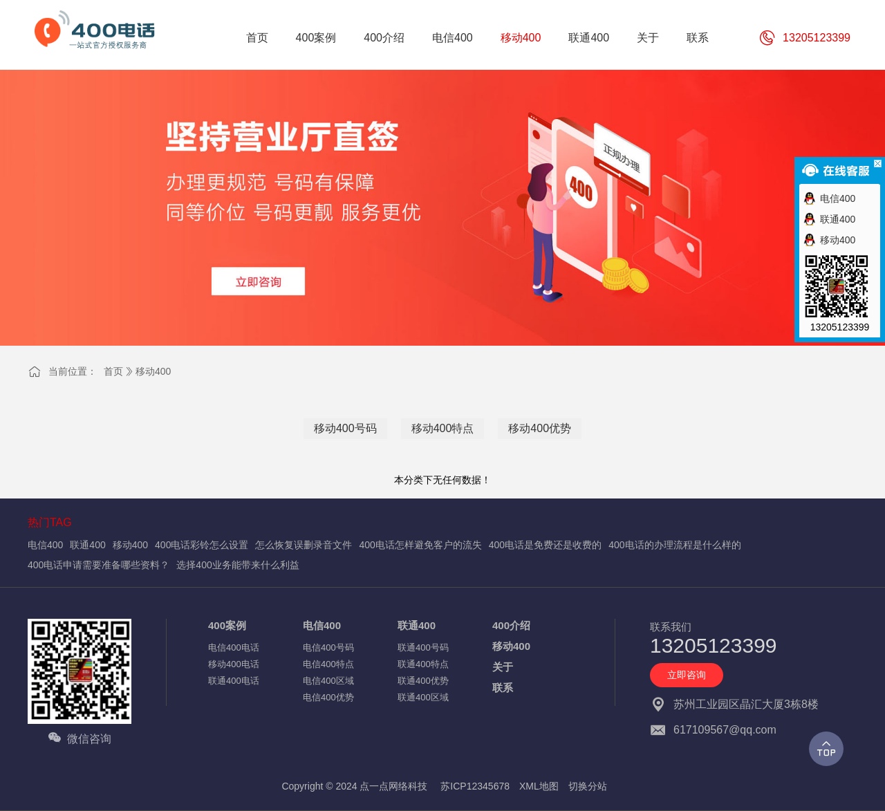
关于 (502, 667)
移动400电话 (233, 664)
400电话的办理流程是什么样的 (674, 544)
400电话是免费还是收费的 (545, 544)
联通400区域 (423, 697)
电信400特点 (328, 664)
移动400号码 (345, 428)
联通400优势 (423, 680)
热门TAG (50, 522)
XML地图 (539, 786)
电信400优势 (328, 697)
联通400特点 (423, 664)
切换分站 (587, 786)
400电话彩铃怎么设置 (201, 544)
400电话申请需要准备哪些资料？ (98, 564)
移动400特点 (442, 428)
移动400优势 (539, 428)
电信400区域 (328, 680)
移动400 (153, 371)
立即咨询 (686, 674)
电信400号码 (328, 647)
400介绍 (511, 625)
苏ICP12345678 (475, 786)
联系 (502, 687)
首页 (113, 371)
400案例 (227, 625)
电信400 (45, 544)
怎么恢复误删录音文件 (303, 544)
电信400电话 (233, 647)
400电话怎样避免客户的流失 (420, 544)
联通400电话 (233, 680)
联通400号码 (423, 647)
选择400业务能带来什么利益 (237, 564)
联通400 (87, 544)
